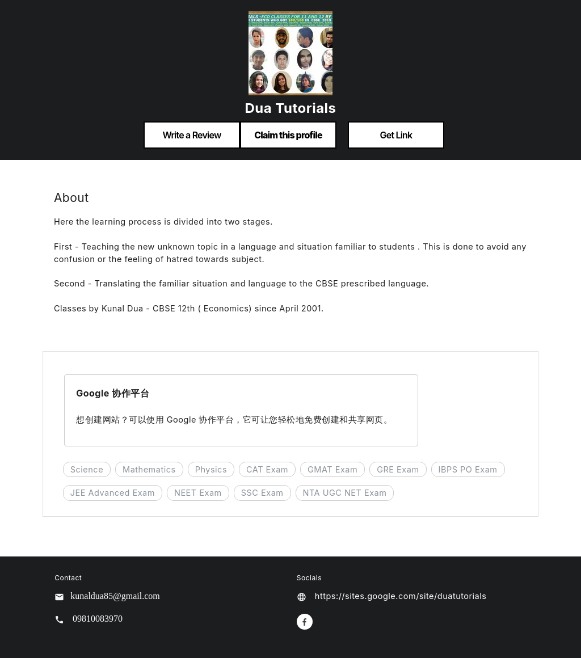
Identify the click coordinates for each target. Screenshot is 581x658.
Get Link (396, 135)
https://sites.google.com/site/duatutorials (401, 596)
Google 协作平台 (112, 393)
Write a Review (191, 135)
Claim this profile (288, 135)
